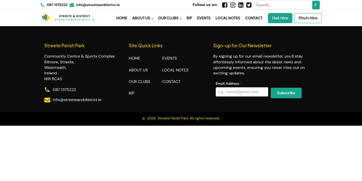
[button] (286, 93)
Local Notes (228, 18)
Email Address (227, 83)
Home (121, 18)
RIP (189, 18)
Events (203, 18)
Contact (253, 18)
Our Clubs (168, 18)
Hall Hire (280, 18)
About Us (141, 18)
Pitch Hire (308, 18)
